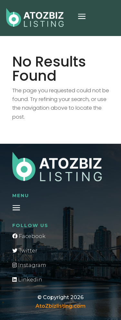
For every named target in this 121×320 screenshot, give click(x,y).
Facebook (28, 236)
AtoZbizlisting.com (60, 306)
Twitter (24, 251)
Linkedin (27, 280)
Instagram (29, 265)
